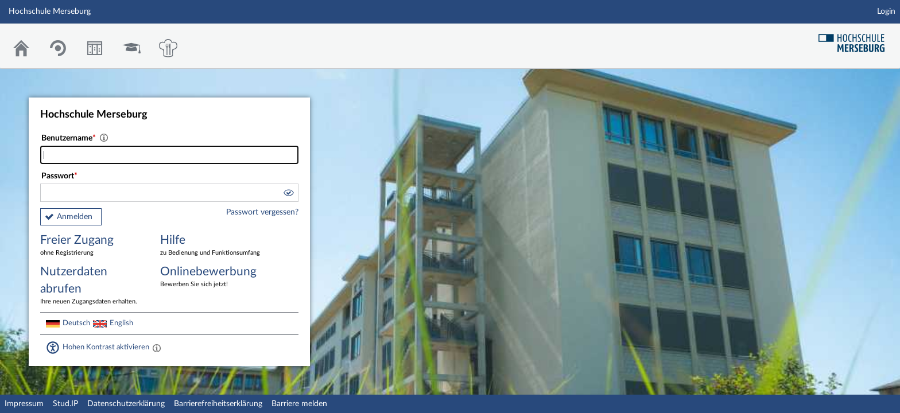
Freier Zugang (91, 246)
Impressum (24, 404)
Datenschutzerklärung (126, 404)
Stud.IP (65, 404)
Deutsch (76, 323)
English (121, 323)
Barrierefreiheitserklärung (218, 404)
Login (886, 11)
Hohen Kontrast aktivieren (106, 347)
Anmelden (74, 217)
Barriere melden (299, 404)
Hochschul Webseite (855, 38)
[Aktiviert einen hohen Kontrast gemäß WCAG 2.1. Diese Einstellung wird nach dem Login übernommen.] (156, 347)
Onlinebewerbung (211, 277)
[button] (288, 194)
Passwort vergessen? (262, 212)
